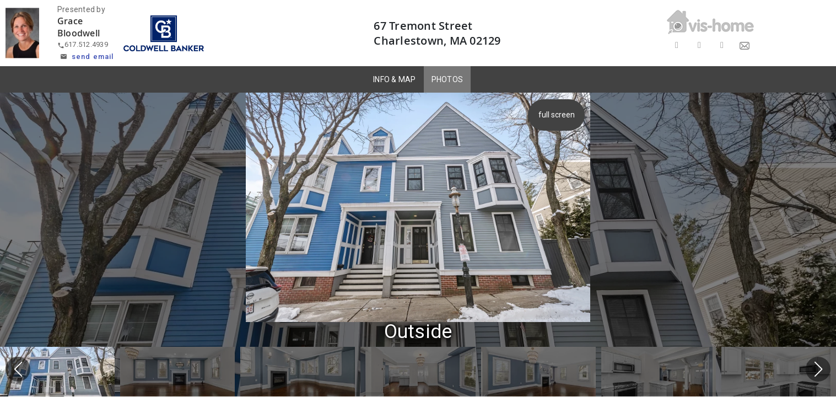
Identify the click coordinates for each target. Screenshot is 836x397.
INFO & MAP (394, 79)
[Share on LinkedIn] (722, 45)
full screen (556, 114)
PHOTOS (447, 79)
